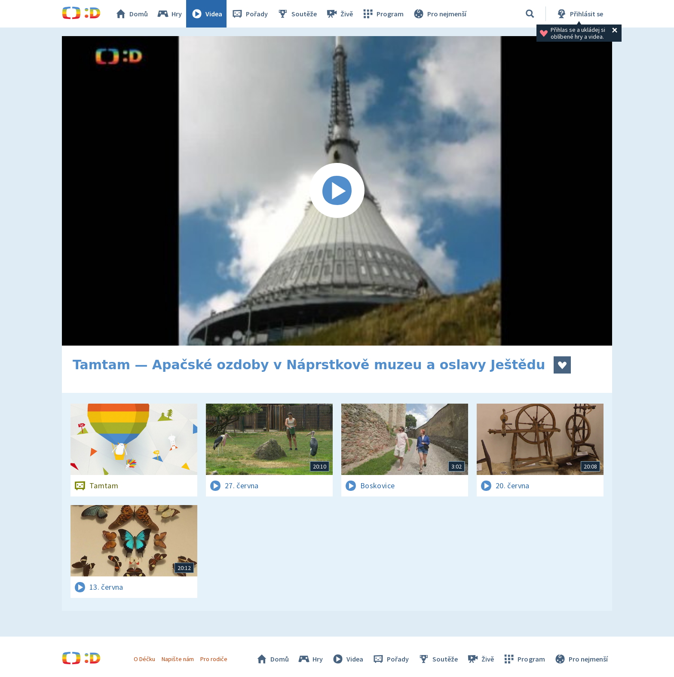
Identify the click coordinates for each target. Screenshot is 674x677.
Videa (206, 13)
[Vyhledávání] (530, 14)
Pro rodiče (213, 659)
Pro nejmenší (439, 13)
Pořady (249, 13)
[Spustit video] (337, 191)
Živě (339, 13)
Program (383, 13)
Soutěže (296, 13)
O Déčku (144, 659)
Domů (131, 13)
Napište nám (177, 659)
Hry (169, 13)
